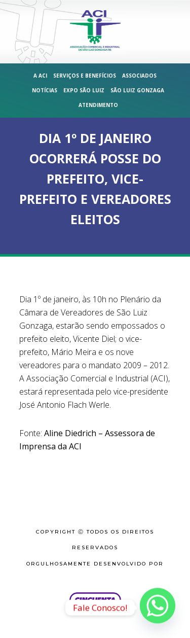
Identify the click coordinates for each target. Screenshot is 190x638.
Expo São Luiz (83, 90)
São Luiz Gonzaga (137, 90)
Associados (139, 75)
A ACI (40, 75)
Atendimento (98, 105)
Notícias (44, 90)
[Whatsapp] (157, 607)
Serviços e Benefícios (84, 75)
